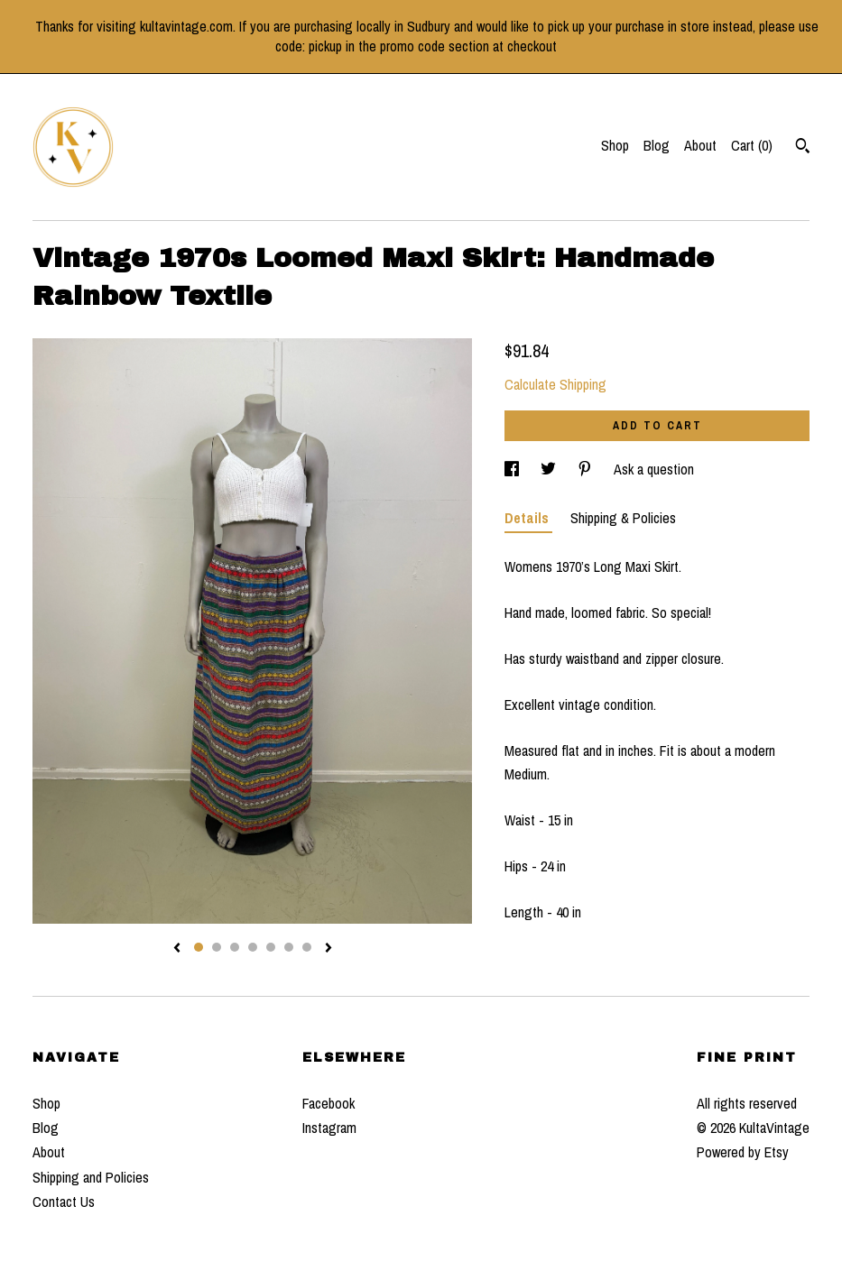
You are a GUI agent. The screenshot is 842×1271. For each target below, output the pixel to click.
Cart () (752, 145)
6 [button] (288, 947)
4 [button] (252, 947)
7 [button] (306, 947)
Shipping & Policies (623, 518)
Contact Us (63, 1201)
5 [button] (270, 947)
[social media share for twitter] (550, 469)
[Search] (803, 148)
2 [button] (216, 947)
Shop (615, 145)
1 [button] (198, 947)
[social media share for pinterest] (587, 469)
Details (528, 518)
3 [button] (234, 947)
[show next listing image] (328, 949)
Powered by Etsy (743, 1152)
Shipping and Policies (90, 1177)
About (700, 145)
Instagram (329, 1127)
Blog (656, 145)
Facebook (328, 1103)
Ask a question (654, 469)
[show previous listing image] (176, 949)
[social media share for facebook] (513, 469)
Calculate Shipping (555, 384)
